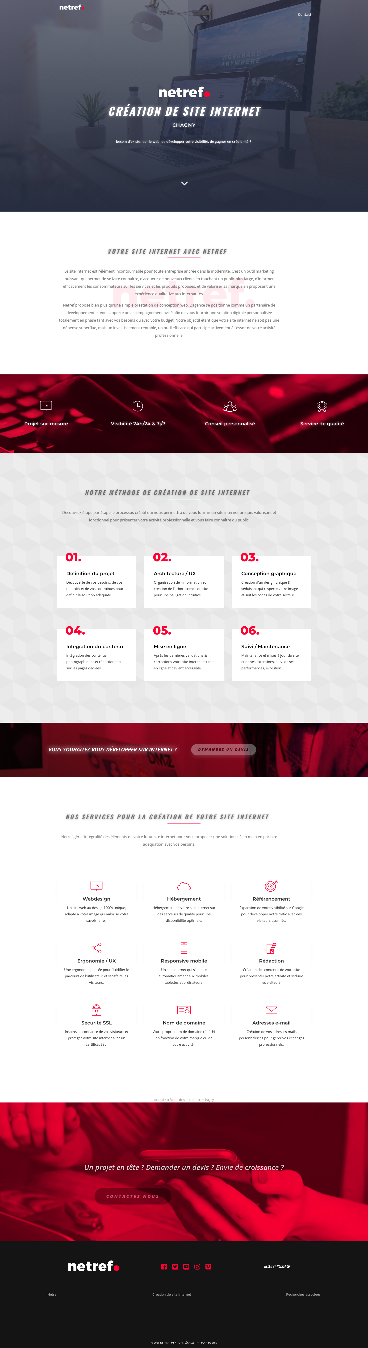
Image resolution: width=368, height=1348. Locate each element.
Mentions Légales (182, 1342)
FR (198, 1342)
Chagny (208, 1100)
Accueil (159, 1100)
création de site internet (183, 1100)
